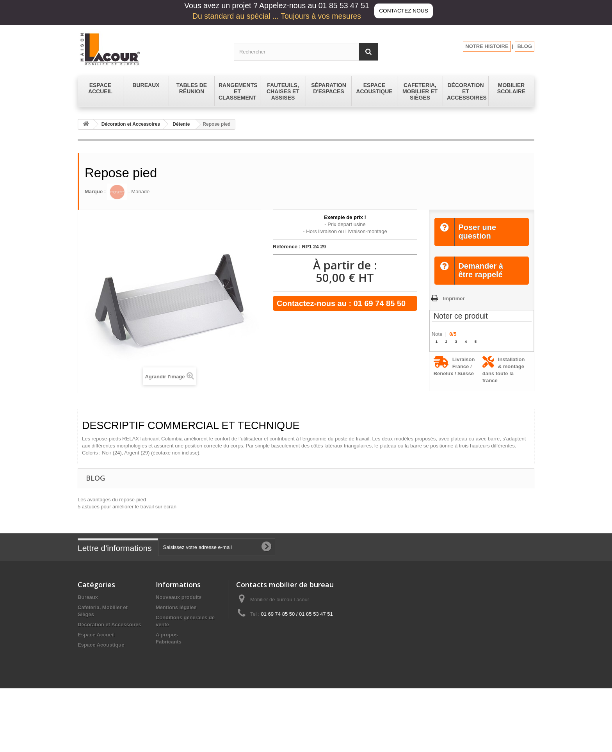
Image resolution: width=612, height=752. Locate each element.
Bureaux (88, 597)
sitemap (165, 689)
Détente (181, 124)
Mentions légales (176, 607)
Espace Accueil (96, 635)
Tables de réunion (99, 703)
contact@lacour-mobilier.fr (298, 628)
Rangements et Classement (111, 682)
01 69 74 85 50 (380, 303)
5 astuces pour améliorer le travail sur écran (127, 507)
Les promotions (175, 679)
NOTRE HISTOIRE (486, 46)
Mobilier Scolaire (98, 672)
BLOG (524, 46)
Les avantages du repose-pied (112, 500)
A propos (167, 635)
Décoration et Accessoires (130, 124)
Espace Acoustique (101, 645)
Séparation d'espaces (104, 692)
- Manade (128, 191)
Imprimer (454, 298)
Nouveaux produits (179, 597)
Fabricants (168, 699)
